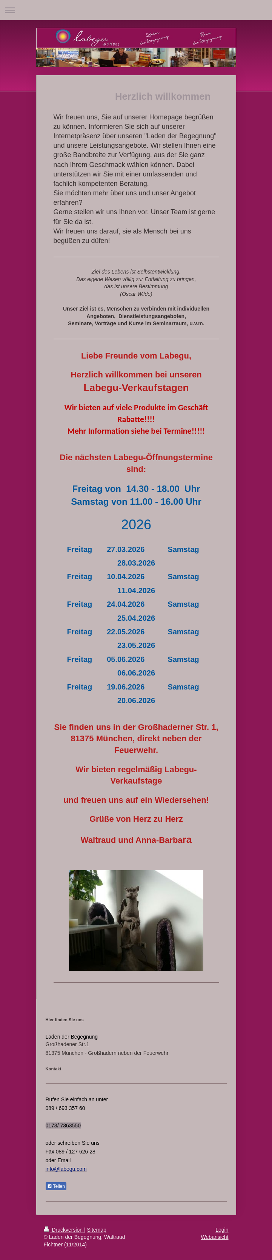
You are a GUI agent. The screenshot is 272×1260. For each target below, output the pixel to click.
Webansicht (215, 1237)
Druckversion (64, 1230)
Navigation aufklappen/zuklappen (136, 10)
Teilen (56, 1186)
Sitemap (96, 1230)
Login (221, 1230)
